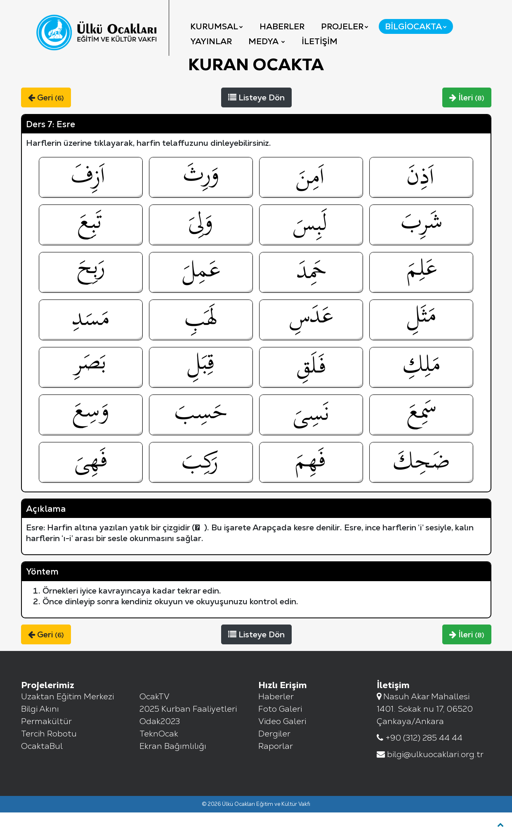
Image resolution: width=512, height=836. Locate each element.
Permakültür (46, 744)
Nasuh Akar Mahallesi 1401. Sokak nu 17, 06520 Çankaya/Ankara (425, 732)
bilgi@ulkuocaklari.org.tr (430, 777)
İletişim (319, 41)
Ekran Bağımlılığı (172, 769)
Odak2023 (159, 744)
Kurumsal (216, 26)
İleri (466, 121)
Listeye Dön (256, 121)
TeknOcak (158, 757)
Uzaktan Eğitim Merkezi (67, 720)
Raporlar (275, 769)
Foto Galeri (280, 732)
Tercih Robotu (49, 757)
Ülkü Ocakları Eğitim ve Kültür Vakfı (266, 827)
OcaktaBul (42, 769)
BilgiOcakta (416, 26)
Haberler (282, 26)
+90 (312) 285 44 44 (419, 761)
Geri (46, 121)
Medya (266, 41)
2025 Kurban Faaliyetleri (188, 732)
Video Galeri (282, 744)
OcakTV (154, 720)
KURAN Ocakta (256, 88)
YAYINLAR (211, 41)
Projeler (344, 26)
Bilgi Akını (40, 732)
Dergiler (274, 757)
